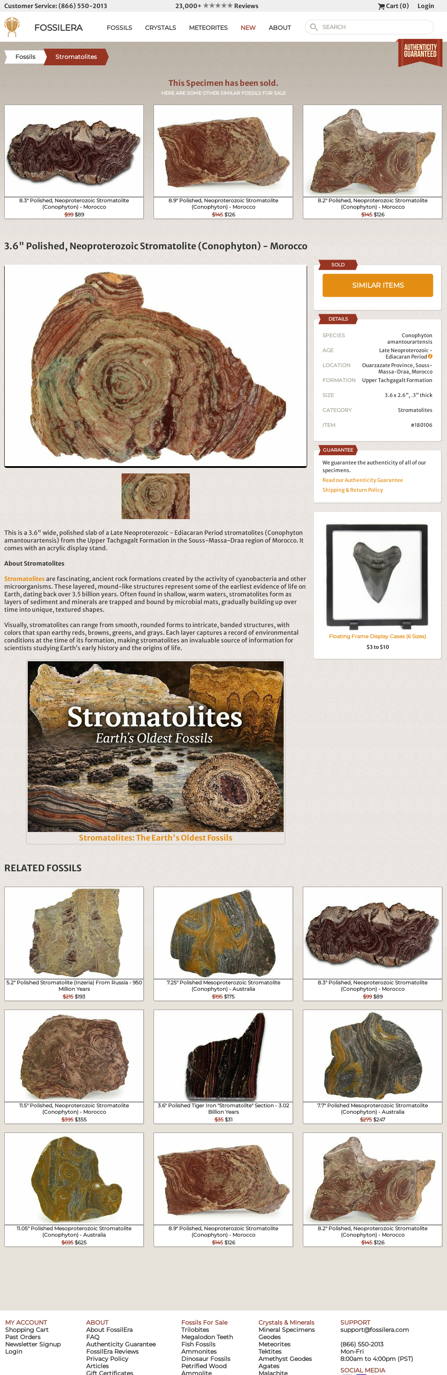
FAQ (92, 1337)
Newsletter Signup (33, 1344)
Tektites (270, 1351)
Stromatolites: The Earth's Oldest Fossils (155, 838)
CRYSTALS (160, 28)
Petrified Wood (203, 1366)
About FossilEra (109, 1330)
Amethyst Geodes (285, 1359)
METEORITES (208, 28)
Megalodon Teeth (207, 1337)
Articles (97, 1366)
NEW (248, 28)
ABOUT (280, 28)
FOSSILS (119, 28)
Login (426, 6)
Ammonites (199, 1351)
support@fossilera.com (374, 1330)
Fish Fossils (198, 1344)
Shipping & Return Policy (352, 490)
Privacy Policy (107, 1359)
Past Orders (23, 1337)
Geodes (269, 1337)
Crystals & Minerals (286, 1322)
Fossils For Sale (204, 1322)
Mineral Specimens (286, 1330)
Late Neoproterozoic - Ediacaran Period (405, 353)
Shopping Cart (27, 1330)
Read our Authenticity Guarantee (362, 480)
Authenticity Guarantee (121, 1344)
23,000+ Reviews (216, 6)
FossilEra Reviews (112, 1351)
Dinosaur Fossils (205, 1359)
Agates (268, 1366)
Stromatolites (415, 410)
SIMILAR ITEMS (378, 285)
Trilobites (195, 1330)
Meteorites (274, 1344)
